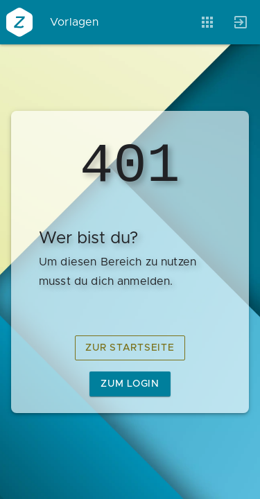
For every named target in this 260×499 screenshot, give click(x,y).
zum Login (130, 384)
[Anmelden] (240, 22)
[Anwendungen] (207, 22)
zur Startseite (130, 348)
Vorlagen (74, 22)
